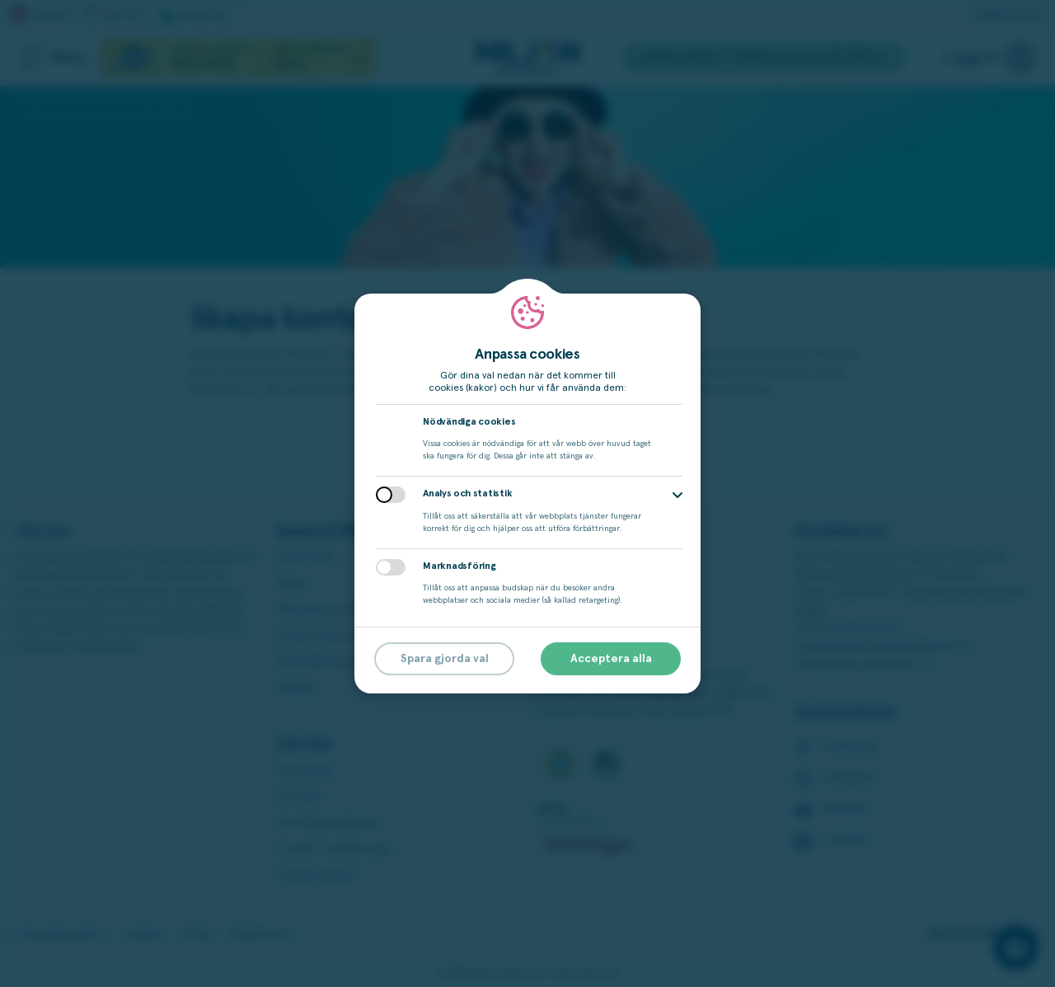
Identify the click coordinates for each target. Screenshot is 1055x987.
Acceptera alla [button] (611, 659)
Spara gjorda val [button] (445, 659)
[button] (677, 495)
